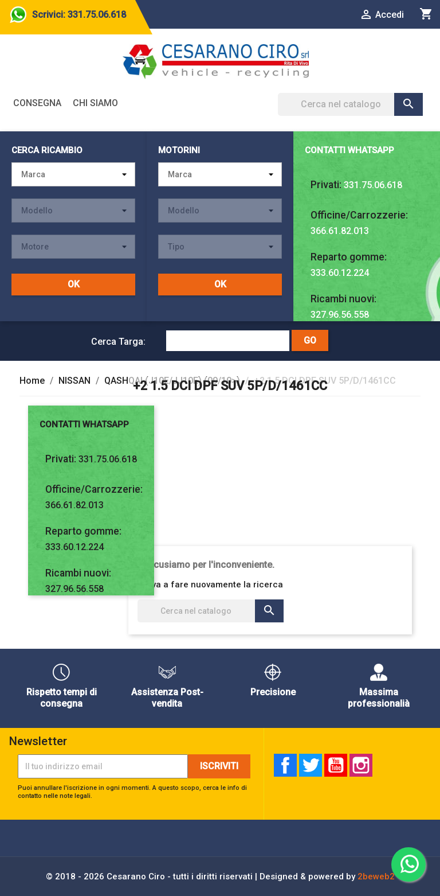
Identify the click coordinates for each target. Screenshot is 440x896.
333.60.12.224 (340, 272)
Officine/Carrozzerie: (359, 215)
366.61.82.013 (340, 230)
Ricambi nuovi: (343, 299)
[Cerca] (350, 104)
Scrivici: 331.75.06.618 (79, 14)
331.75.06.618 (373, 185)
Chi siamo (95, 103)
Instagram (360, 765)
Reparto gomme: (349, 257)
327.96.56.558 (340, 314)
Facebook (285, 765)
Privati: (326, 184)
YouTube (335, 765)
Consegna (37, 103)
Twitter (310, 765)
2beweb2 (376, 876)
